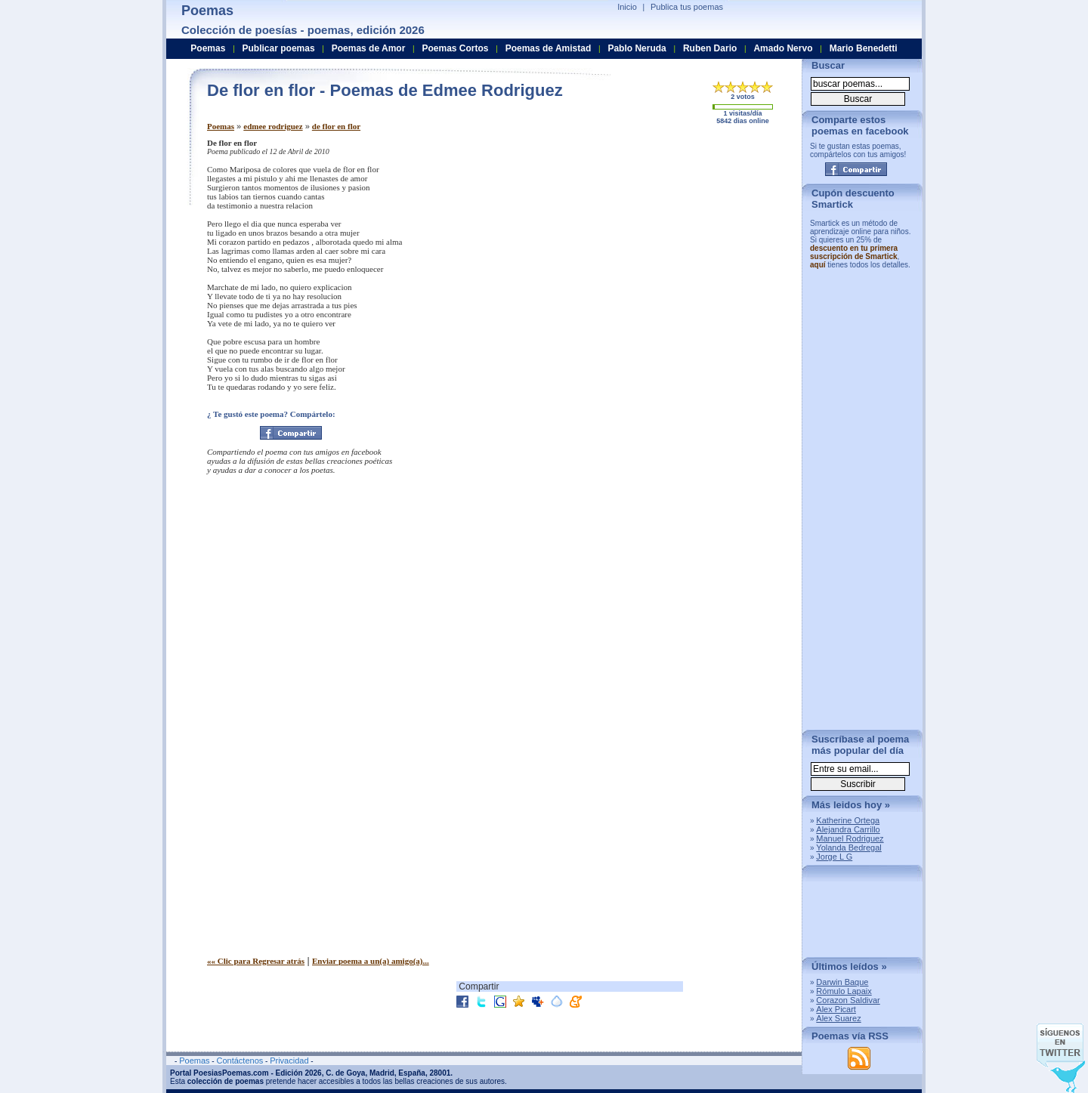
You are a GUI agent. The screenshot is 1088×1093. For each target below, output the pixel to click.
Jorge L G (834, 856)
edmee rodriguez (272, 126)
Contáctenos (239, 1060)
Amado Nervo (782, 48)
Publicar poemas (279, 48)
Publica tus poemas (687, 6)
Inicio (627, 6)
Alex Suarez (838, 1018)
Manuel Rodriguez (849, 838)
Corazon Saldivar (847, 1000)
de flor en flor (336, 126)
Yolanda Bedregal (848, 847)
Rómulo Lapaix (843, 991)
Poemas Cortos (455, 48)
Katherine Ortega (847, 820)
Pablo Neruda (636, 48)
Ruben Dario (710, 48)
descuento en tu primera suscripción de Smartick (854, 252)
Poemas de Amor (369, 48)
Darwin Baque (842, 981)
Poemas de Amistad (548, 48)
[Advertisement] (664, 244)
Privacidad (289, 1060)
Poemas (220, 126)
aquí (818, 265)
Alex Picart (836, 1009)
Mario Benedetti (864, 48)
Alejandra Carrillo (847, 829)
